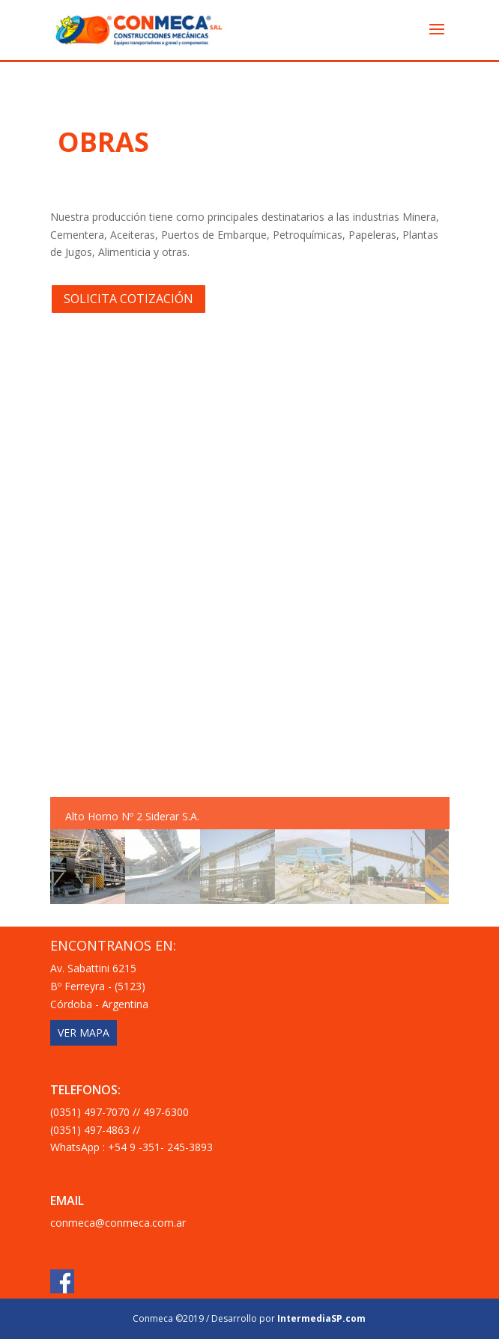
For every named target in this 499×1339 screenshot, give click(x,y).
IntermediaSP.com (321, 1318)
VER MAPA (83, 1032)
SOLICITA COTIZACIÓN (128, 298)
